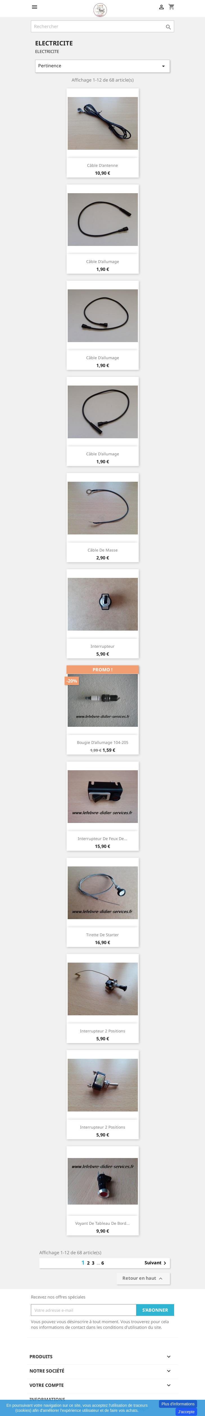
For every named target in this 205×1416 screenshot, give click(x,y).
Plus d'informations (178, 1404)
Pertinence (102, 66)
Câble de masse (103, 550)
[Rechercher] (102, 26)
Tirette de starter (102, 934)
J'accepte (186, 1412)
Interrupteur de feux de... (102, 838)
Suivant (156, 1263)
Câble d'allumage (102, 261)
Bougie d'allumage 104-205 (102, 742)
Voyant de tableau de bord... (102, 1223)
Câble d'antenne (102, 165)
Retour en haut (143, 1278)
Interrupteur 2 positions (102, 1031)
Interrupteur (103, 646)
